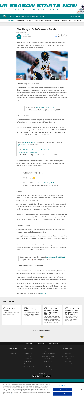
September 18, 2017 (51, 154)
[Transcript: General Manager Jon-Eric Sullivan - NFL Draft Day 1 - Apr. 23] (72, 318)
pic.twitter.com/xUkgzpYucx (45, 107)
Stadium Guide (29, 363)
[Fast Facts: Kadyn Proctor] (31, 316)
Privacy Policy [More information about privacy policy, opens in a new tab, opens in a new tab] (11, 393)
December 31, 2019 (53, 110)
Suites (48, 373)
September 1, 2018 (55, 185)
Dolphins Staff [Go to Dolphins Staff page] (26, 34)
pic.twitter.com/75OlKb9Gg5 (28, 152)
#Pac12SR (26, 149)
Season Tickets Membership (48, 365)
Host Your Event (28, 365)
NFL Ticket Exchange (48, 378)
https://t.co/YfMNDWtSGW (40, 149)
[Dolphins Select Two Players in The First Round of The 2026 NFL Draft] (52, 319)
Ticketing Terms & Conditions (48, 360)
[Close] (81, 389)
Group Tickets (48, 375)
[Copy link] (65, 35)
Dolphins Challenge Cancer (68, 365)
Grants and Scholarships (68, 373)
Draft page (44, 293)
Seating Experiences (48, 370)
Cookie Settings (62, 385)
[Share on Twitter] (59, 36)
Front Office (13, 363)
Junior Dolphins (67, 370)
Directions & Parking (28, 373)
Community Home (68, 360)
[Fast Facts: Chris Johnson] (11, 315)
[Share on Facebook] (56, 36)
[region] (42, 389)
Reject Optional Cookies (62, 389)
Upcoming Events (28, 368)
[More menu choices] (45, 16)
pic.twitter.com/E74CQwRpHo (44, 182)
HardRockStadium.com (29, 360)
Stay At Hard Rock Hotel (29, 375)
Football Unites (68, 363)
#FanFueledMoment (30, 142)
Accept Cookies (62, 393)
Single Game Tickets (48, 368)
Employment (13, 360)
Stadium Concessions (28, 370)
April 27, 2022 (49, 259)
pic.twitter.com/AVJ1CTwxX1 (56, 256)
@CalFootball (22, 144)
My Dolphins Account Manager (48, 363)
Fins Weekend (68, 368)
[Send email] (62, 36)
